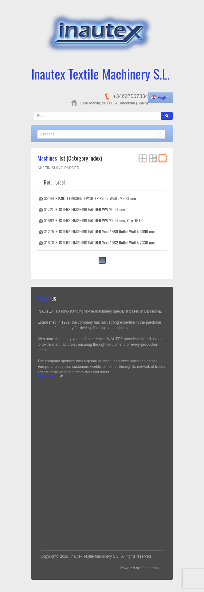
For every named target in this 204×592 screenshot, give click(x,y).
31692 (49, 220)
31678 (49, 242)
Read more (47, 376)
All (39, 168)
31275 (49, 231)
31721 (48, 209)
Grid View (143, 158)
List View (153, 158)
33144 (49, 198)
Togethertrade (152, 568)
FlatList (163, 158)
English (160, 97)
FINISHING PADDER (62, 168)
